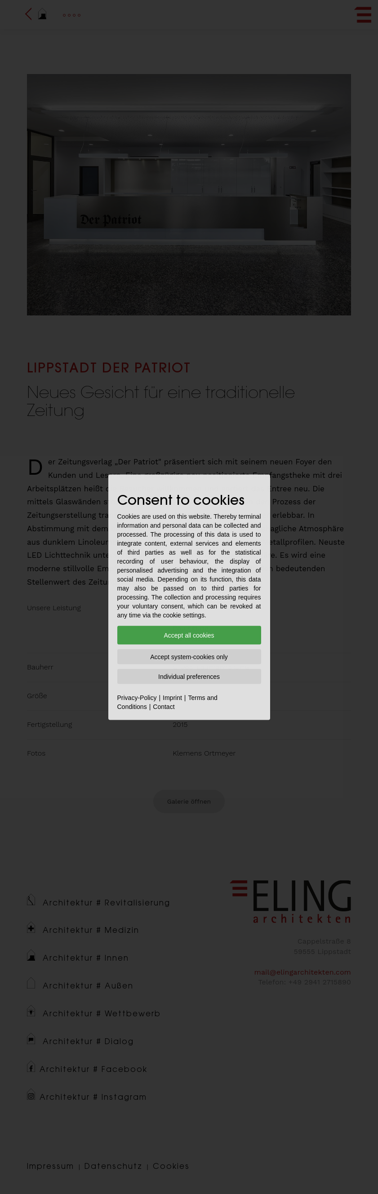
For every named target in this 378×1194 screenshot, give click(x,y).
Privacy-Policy (137, 697)
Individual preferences (189, 676)
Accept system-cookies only (189, 656)
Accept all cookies (189, 635)
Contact (163, 706)
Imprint (172, 697)
